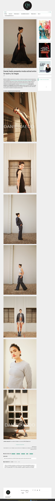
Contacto (27, 492)
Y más (36, 500)
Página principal (23, 490)
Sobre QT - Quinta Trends (27, 490)
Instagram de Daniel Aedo (20, 444)
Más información (33, 500)
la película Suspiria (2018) (23, 84)
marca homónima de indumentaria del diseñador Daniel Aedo (21, 80)
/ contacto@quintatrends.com (9, 15)
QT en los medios (23, 493)
